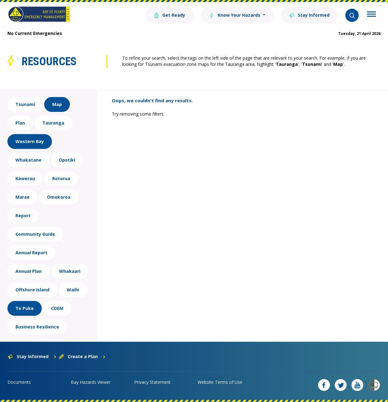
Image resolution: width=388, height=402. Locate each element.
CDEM (57, 308)
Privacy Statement (152, 382)
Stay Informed (309, 14)
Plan (20, 123)
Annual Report (31, 253)
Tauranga (53, 123)
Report (23, 215)
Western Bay (29, 141)
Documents (19, 382)
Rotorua (61, 178)
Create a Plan (82, 356)
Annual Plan (28, 271)
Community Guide (35, 234)
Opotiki (67, 160)
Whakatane (28, 160)
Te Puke (24, 308)
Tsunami (25, 104)
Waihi (73, 290)
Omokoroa (58, 197)
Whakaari (69, 271)
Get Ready (169, 14)
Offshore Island (32, 290)
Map (57, 104)
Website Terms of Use (220, 382)
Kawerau (25, 178)
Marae (22, 197)
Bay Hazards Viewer (91, 382)
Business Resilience (37, 327)
